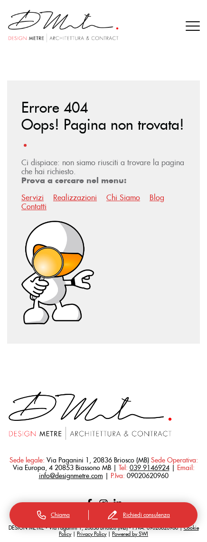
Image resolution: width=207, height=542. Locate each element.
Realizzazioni (75, 198)
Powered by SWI (130, 534)
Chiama (53, 515)
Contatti (34, 207)
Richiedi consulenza (139, 515)
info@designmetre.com (71, 475)
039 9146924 (149, 467)
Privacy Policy (91, 534)
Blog (157, 198)
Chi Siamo (123, 198)
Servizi (32, 198)
